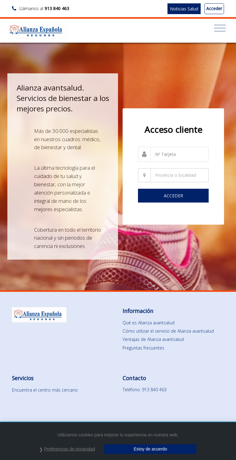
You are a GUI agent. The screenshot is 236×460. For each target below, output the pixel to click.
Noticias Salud (184, 9)
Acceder (214, 8)
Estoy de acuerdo (150, 448)
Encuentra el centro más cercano (45, 390)
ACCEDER (173, 196)
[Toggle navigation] (220, 28)
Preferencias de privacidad (69, 448)
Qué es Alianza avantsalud (149, 323)
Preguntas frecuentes (143, 348)
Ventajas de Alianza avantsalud (153, 339)
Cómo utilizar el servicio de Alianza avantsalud (168, 331)
